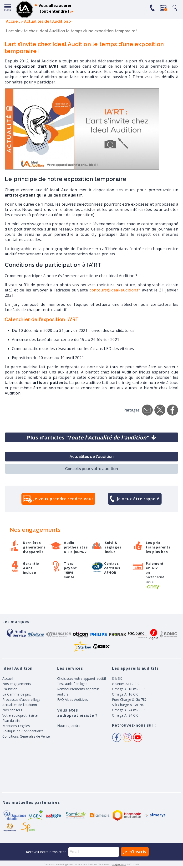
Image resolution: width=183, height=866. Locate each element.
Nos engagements (16, 683)
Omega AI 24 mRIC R (128, 710)
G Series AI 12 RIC (126, 683)
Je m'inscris (134, 851)
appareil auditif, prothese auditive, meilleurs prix (24, 9)
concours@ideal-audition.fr (115, 290)
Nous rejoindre (68, 725)
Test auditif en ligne (72, 683)
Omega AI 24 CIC (125, 715)
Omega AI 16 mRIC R (128, 689)
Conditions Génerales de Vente (26, 736)
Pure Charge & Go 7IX (129, 699)
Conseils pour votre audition (91, 468)
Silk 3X (117, 678)
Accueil (7, 678)
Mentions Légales (16, 725)
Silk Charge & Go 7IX (128, 704)
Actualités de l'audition (92, 456)
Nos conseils (12, 710)
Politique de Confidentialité (23, 731)
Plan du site (11, 720)
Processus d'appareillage (21, 699)
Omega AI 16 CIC (125, 694)
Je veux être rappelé (138, 498)
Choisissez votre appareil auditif (81, 678)
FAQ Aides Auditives (72, 699)
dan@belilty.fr (119, 864)
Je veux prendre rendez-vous (63, 498)
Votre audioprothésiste (20, 715)
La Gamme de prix (16, 694)
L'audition (9, 689)
